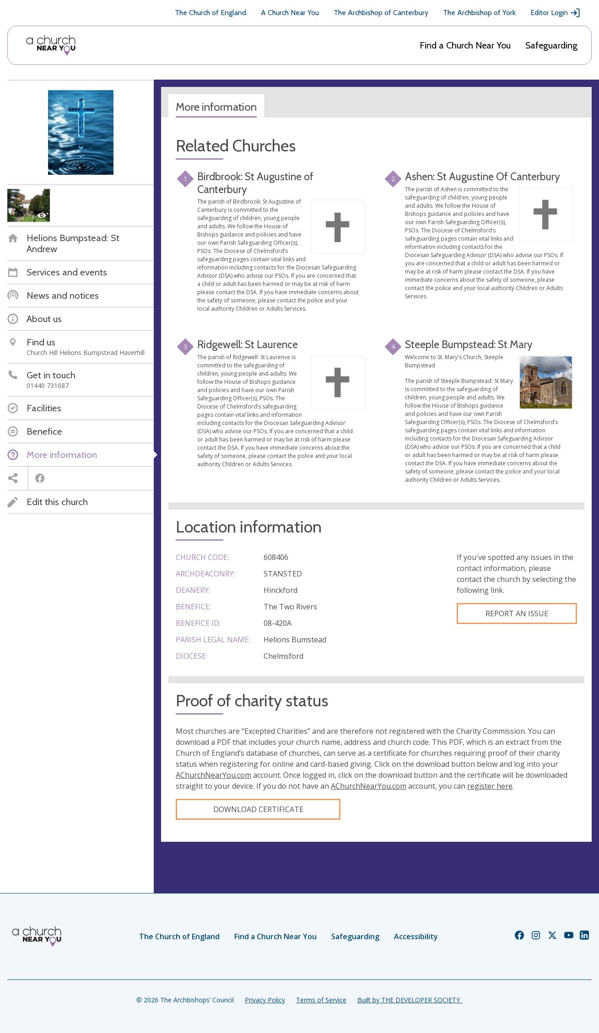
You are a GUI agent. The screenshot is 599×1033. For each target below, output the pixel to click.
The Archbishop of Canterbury (381, 12)
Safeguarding (551, 45)
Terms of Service (321, 999)
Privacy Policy (265, 999)
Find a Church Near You (465, 45)
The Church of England (210, 12)
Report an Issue (517, 613)
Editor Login (555, 12)
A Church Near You (290, 12)
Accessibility (416, 936)
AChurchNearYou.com (213, 775)
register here (490, 786)
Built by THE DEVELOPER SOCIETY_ (410, 999)
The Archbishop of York (479, 12)
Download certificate (258, 809)
